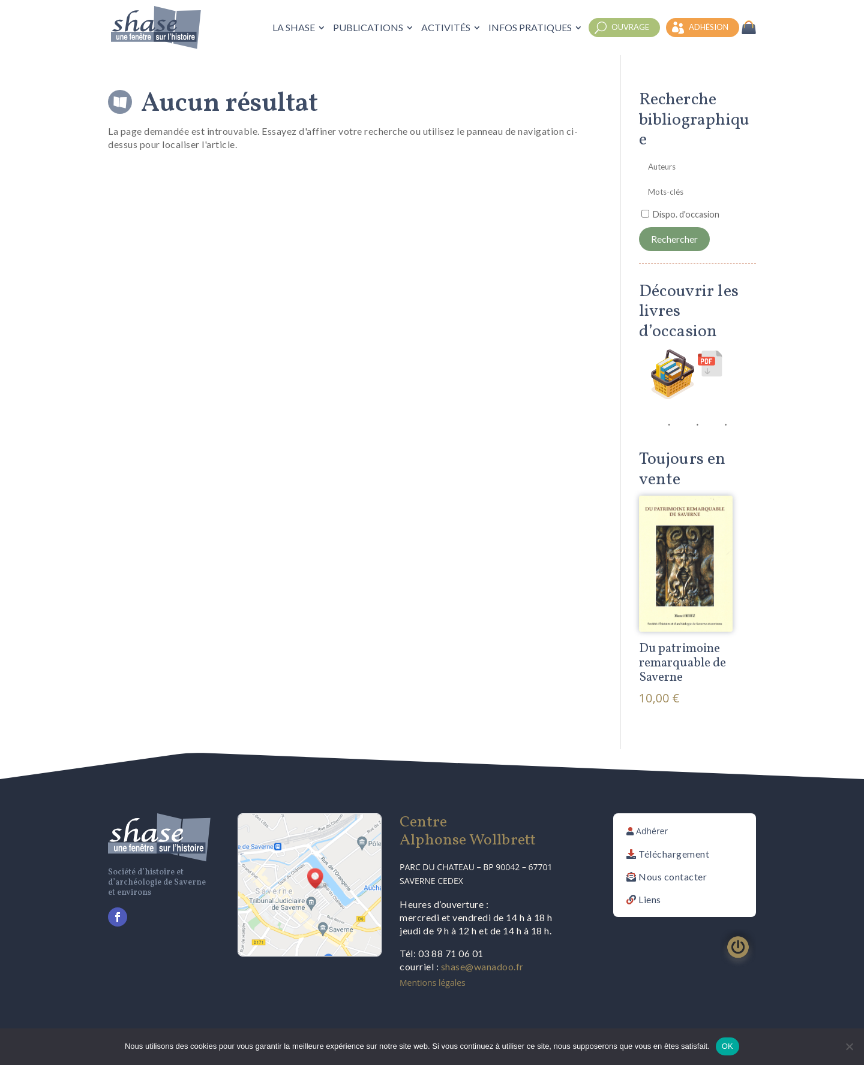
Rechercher (674, 239)
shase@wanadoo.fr (482, 966)
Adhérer (652, 831)
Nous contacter (672, 876)
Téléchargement (673, 853)
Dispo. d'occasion (686, 214)
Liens (649, 899)
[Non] (849, 1046)
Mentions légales (433, 982)
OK (727, 1046)
